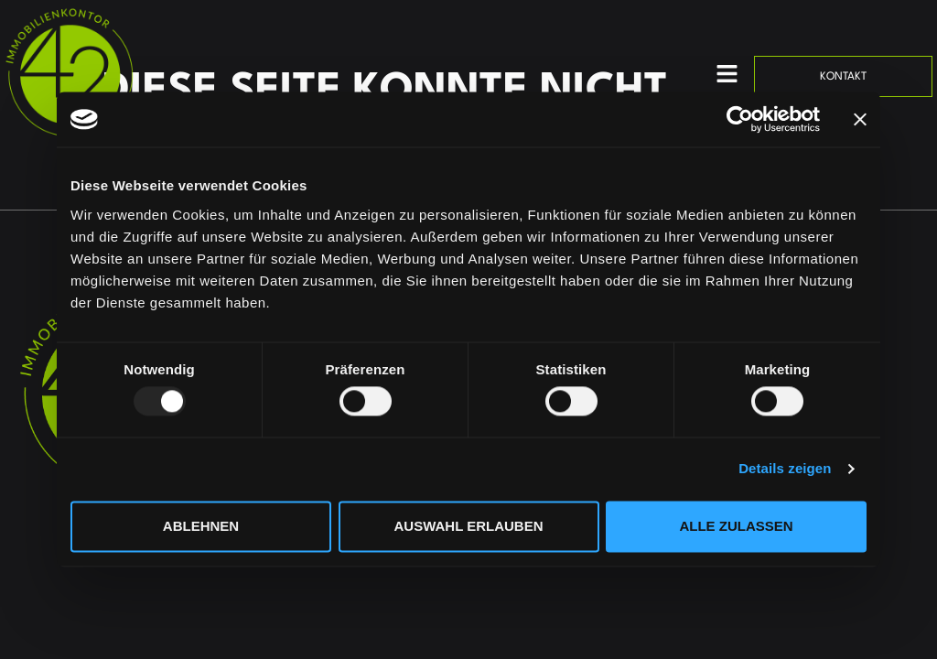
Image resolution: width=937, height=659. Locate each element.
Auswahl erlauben (468, 526)
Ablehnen (201, 526)
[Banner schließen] (860, 119)
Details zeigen (784, 469)
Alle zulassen (735, 526)
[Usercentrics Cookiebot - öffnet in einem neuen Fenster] (740, 119)
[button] (726, 76)
